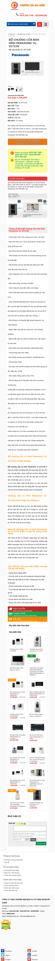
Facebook (6, 950)
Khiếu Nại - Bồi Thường (12, 873)
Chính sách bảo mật (10, 890)
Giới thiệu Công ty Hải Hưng (13, 860)
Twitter (5, 955)
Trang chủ (11, 34)
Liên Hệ (6, 862)
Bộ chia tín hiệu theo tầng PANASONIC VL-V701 (37, 736)
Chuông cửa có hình (23, 34)
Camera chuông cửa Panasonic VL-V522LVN (36, 804)
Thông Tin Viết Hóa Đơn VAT (13, 883)
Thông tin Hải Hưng (11, 856)
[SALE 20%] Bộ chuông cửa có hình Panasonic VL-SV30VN (37, 759)
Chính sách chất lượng (11, 888)
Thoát (33, 839)
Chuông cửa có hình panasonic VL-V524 (36, 650)
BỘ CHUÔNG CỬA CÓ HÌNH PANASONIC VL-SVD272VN (37, 693)
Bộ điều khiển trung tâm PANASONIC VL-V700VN (17, 736)
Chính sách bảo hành (11, 885)
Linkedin (32, 955)
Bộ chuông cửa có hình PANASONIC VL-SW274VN (17, 781)
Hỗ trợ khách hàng (11, 867)
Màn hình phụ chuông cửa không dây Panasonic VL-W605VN (17, 804)
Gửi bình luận (41, 843)
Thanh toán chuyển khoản (12, 875)
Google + (6, 959)
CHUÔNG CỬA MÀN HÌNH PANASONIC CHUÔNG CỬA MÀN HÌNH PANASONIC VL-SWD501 (37, 671)
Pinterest (33, 959)
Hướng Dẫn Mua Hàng (11, 870)
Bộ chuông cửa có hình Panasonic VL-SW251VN (17, 693)
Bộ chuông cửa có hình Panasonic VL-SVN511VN (17, 759)
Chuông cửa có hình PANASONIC (16, 715)
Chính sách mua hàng (12, 880)
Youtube (32, 950)
